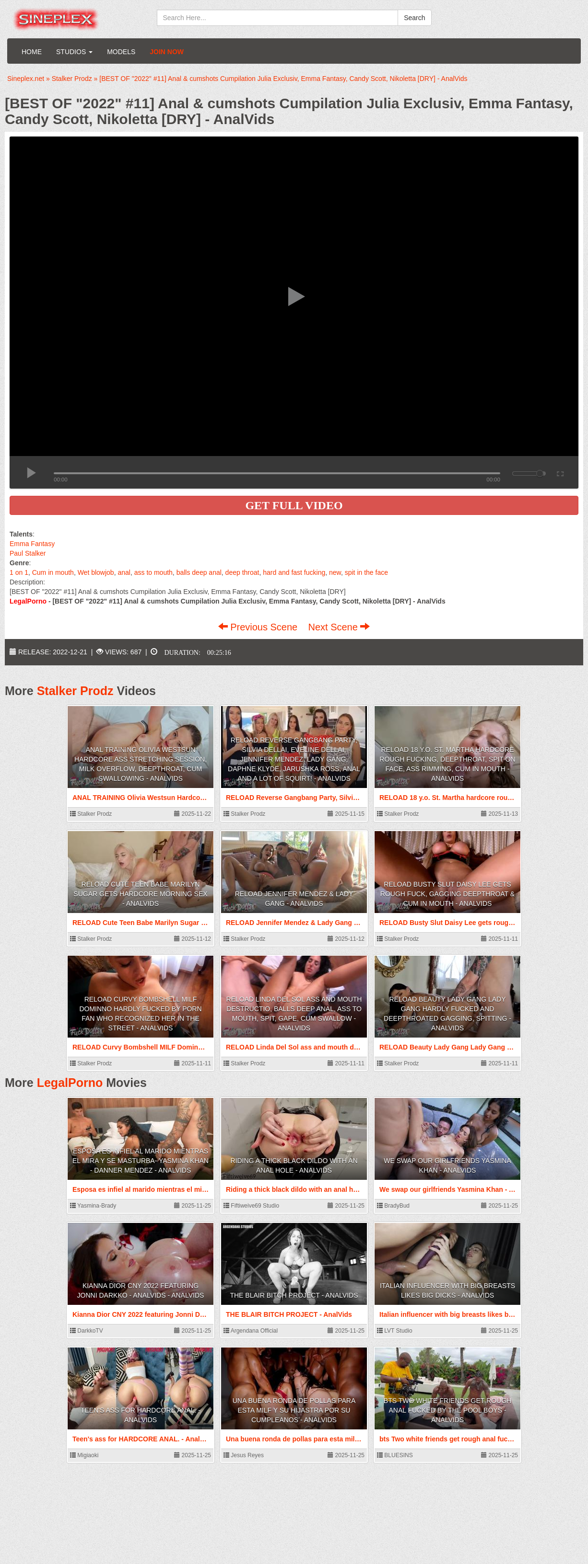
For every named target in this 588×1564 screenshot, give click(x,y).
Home (32, 52)
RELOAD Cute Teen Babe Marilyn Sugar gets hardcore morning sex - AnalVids (140, 893)
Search (414, 18)
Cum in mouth (53, 572)
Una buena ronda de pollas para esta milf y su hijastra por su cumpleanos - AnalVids (294, 1410)
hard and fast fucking (294, 572)
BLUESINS (395, 1455)
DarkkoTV (86, 1330)
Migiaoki (84, 1455)
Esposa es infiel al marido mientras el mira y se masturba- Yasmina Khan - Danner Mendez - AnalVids (140, 1160)
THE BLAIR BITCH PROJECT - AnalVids (294, 1295)
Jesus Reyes (243, 1455)
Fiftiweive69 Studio (251, 1205)
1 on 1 (19, 572)
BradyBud (393, 1205)
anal (124, 572)
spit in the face (366, 572)
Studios (74, 52)
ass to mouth (153, 572)
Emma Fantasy (32, 544)
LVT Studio (394, 1330)
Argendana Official (250, 1330)
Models (121, 52)
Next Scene (339, 627)
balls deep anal (199, 572)
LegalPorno (70, 1082)
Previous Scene (259, 627)
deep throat (242, 572)
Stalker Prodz (75, 690)
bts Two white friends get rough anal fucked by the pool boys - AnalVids (447, 1410)
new (335, 572)
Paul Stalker (28, 553)
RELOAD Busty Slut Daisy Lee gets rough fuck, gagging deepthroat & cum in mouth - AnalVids (447, 893)
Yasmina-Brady (93, 1205)
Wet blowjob (96, 572)
